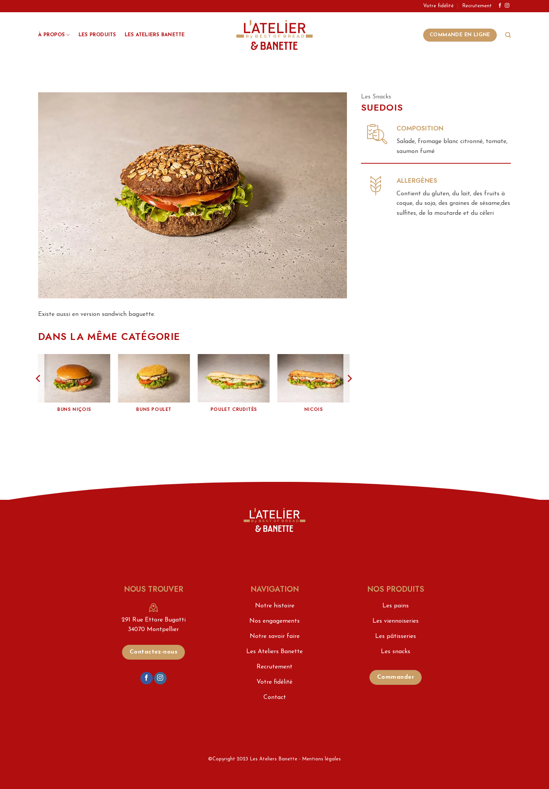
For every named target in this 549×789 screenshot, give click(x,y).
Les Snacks (376, 97)
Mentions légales (321, 759)
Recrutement (477, 5)
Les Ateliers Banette (155, 34)
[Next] (349, 393)
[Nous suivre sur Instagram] (507, 5)
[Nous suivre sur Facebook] (500, 5)
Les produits (97, 34)
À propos (54, 35)
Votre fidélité (438, 5)
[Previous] (38, 393)
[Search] (508, 35)
